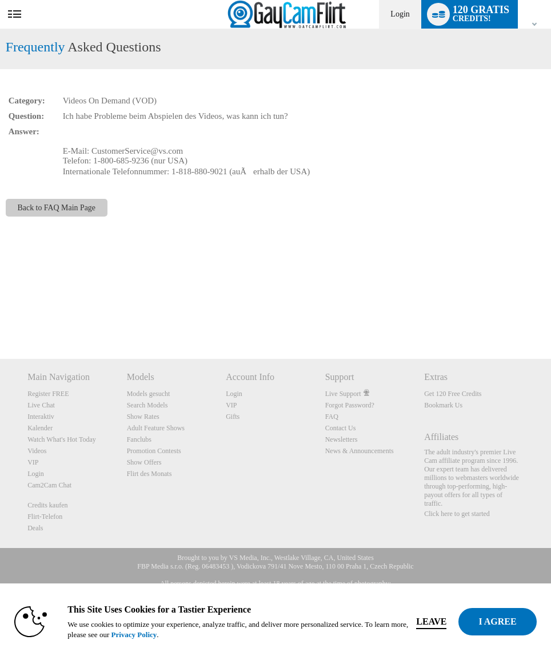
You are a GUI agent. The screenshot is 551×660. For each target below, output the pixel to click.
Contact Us (340, 428)
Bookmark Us (443, 405)
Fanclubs (139, 439)
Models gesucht (148, 394)
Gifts (232, 417)
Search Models (147, 405)
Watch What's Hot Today (61, 439)
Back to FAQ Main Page (56, 207)
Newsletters (341, 439)
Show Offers (144, 462)
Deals (35, 528)
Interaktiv (40, 417)
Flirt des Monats (149, 474)
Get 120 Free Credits (452, 394)
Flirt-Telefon (44, 517)
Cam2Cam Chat (49, 485)
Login (399, 14)
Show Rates (143, 417)
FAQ (331, 417)
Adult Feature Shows (156, 428)
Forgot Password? (349, 405)
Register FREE (48, 394)
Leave (431, 621)
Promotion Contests (154, 451)
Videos (36, 451)
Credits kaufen (47, 505)
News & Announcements (359, 451)
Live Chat (41, 405)
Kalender (40, 428)
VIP (32, 462)
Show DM (0, 316)
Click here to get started (457, 514)
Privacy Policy (134, 634)
